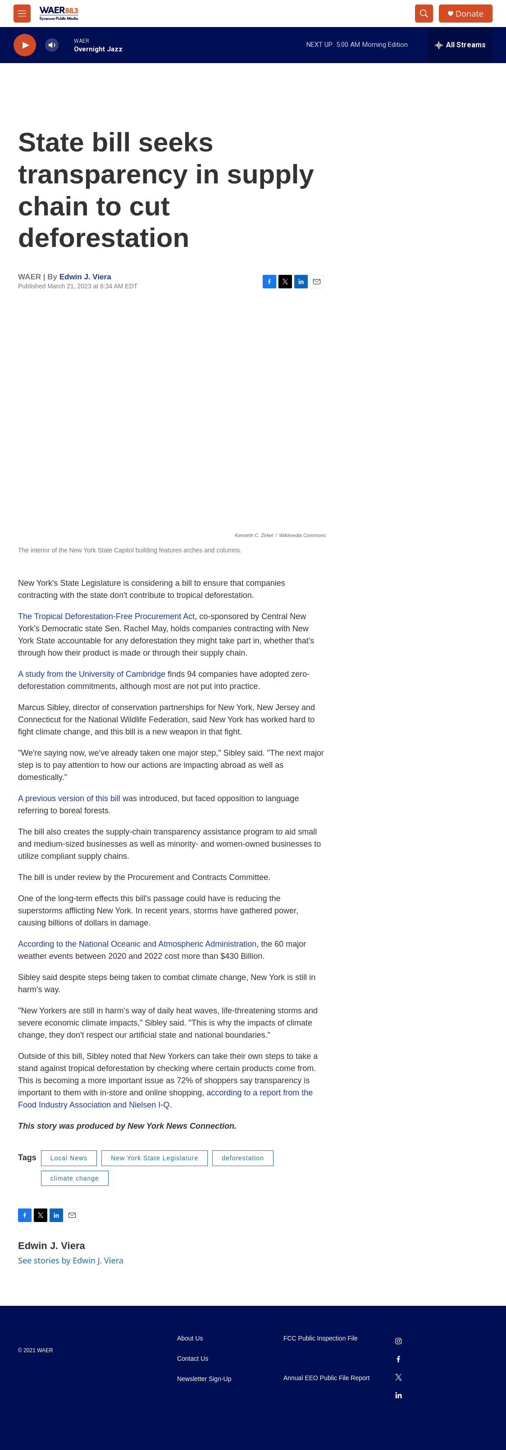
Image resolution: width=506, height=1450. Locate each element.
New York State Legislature (154, 1158)
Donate (469, 13)
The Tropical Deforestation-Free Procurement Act (106, 616)
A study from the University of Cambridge (91, 674)
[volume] (51, 45)
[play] (25, 45)
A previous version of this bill (69, 798)
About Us (190, 1338)
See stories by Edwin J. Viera (70, 1260)
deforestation (243, 1158)
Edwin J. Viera (85, 277)
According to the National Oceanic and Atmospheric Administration (137, 943)
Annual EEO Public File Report (326, 1378)
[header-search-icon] (424, 14)
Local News (68, 1158)
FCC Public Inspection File (320, 1338)
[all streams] (460, 45)
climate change (74, 1178)
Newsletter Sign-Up (204, 1379)
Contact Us (192, 1358)
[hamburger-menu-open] (22, 14)
